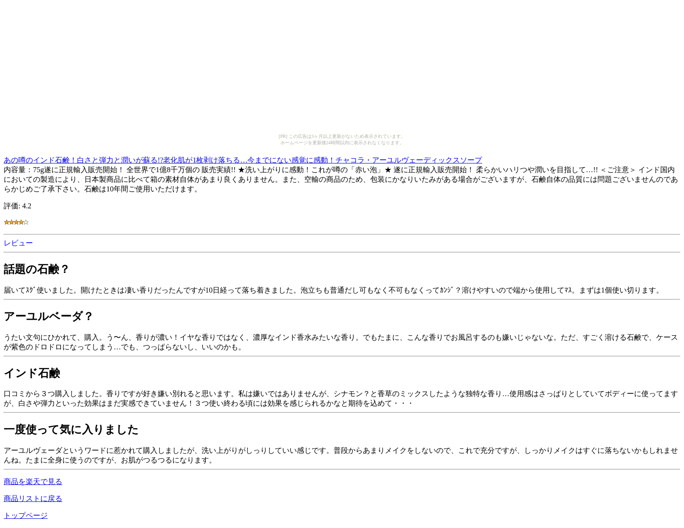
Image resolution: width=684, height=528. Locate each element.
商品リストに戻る (33, 498)
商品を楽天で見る (33, 481)
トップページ (26, 515)
